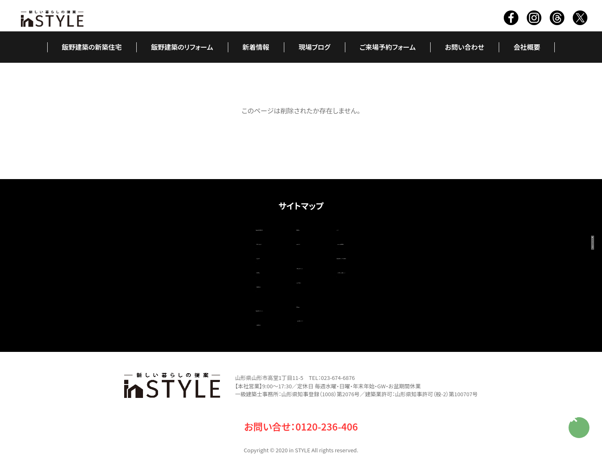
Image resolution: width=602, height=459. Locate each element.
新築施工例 (188, 274)
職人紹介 (184, 251)
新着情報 (255, 47)
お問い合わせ (464, 47)
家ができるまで (193, 239)
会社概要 (526, 47)
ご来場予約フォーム (388, 47)
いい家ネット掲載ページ (394, 263)
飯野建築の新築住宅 (92, 47)
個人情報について (293, 306)
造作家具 (184, 263)
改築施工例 (188, 308)
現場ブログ (314, 47)
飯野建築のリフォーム (182, 47)
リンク (361, 228)
